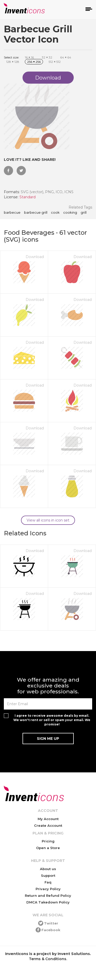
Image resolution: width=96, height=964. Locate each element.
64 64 (65, 57)
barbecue (12, 212)
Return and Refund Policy (48, 895)
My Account (48, 819)
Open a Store (48, 848)
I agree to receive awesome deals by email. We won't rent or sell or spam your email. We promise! (51, 720)
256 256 (34, 62)
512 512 (55, 62)
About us (48, 869)
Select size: (11, 57)
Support (48, 875)
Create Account (48, 825)
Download (35, 256)
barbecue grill (35, 212)
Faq (48, 882)
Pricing (48, 841)
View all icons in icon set (48, 520)
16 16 (29, 57)
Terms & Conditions (47, 959)
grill (84, 212)
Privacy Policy (48, 889)
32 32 (47, 57)
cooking (70, 212)
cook (55, 212)
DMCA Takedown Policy (48, 902)
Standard (27, 197)
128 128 (12, 62)
